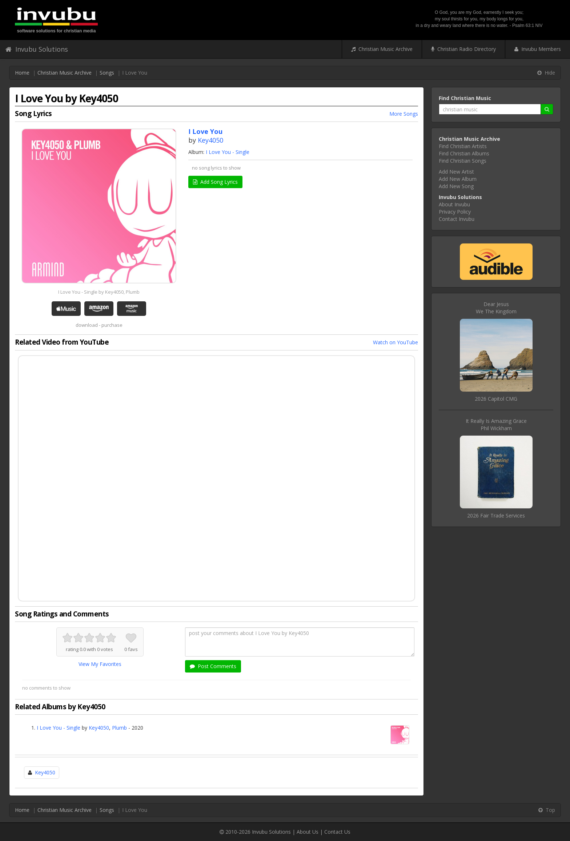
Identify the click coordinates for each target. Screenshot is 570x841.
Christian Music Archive (382, 48)
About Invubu (454, 204)
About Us (307, 831)
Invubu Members (537, 48)
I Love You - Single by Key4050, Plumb (99, 292)
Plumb (119, 727)
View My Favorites (100, 663)
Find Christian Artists (463, 146)
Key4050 (210, 140)
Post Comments (213, 666)
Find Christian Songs (462, 160)
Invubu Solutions (36, 49)
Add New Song (456, 186)
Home (22, 72)
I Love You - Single (227, 151)
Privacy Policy (455, 211)
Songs (107, 72)
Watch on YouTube (395, 342)
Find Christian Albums (464, 153)
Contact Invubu (456, 218)
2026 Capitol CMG (496, 398)
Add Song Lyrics (215, 181)
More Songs (403, 113)
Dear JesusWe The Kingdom (496, 308)
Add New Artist (456, 171)
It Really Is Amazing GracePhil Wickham (496, 424)
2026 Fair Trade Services (496, 515)
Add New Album (458, 178)
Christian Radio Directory (463, 48)
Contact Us (337, 831)
